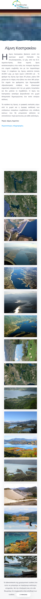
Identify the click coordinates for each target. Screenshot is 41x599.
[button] (20, 182)
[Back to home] (20, 4)
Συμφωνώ (23, 594)
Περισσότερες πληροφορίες (12, 126)
